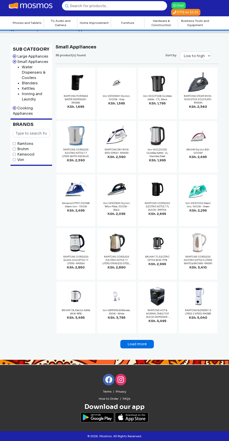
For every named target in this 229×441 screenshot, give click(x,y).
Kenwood (25, 154)
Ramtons (25, 143)
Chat (178, 5)
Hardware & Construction (161, 23)
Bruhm (23, 149)
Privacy (121, 391)
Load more (137, 344)
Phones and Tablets (27, 23)
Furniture (127, 23)
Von (20, 159)
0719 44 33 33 (185, 12)
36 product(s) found (70, 55)
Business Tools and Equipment (195, 23)
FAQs (126, 399)
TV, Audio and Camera (60, 23)
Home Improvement (94, 23)
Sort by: (171, 55)
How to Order (109, 399)
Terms (107, 391)
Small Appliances (32, 61)
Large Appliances (32, 56)
